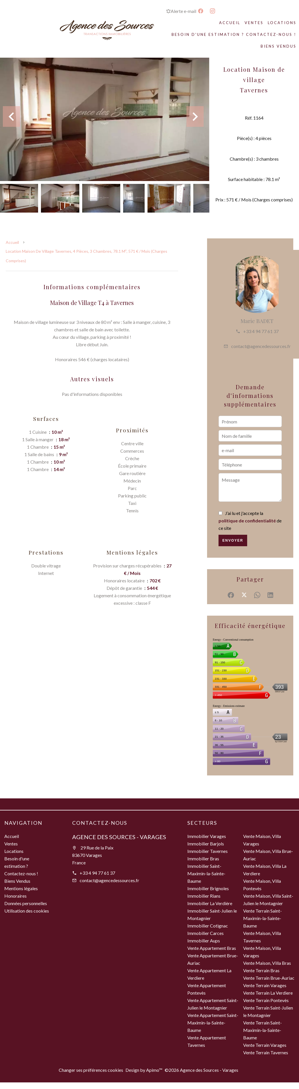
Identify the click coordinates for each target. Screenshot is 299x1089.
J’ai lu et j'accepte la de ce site (250, 520)
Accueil (12, 242)
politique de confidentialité (247, 520)
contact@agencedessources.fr (261, 346)
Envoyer (232, 540)
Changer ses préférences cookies (91, 1070)
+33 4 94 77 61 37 (261, 331)
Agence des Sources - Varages (119, 836)
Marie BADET (257, 320)
